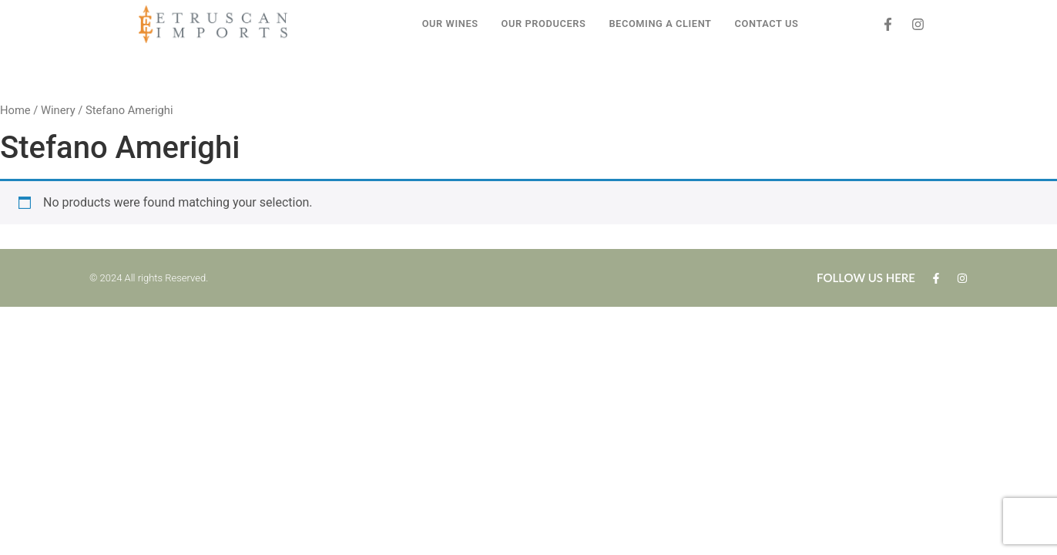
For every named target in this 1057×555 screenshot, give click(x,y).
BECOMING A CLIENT (660, 23)
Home (15, 110)
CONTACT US (767, 23)
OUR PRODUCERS (544, 23)
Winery (58, 110)
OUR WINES (450, 23)
